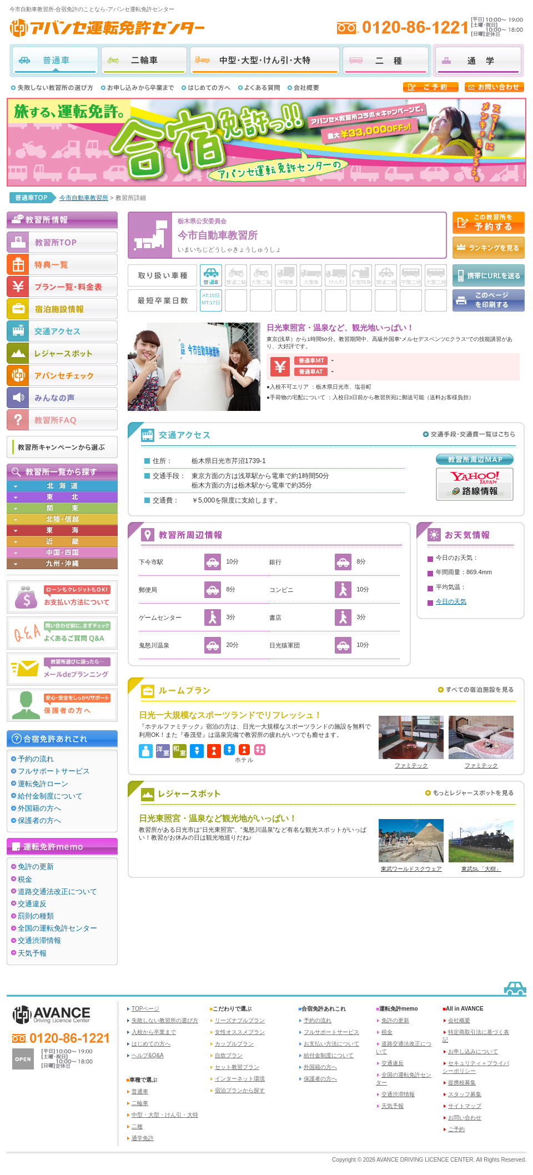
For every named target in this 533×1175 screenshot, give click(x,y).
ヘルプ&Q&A (148, 1055)
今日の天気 (451, 601)
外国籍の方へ (39, 808)
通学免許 (143, 1138)
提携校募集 (462, 1082)
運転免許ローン (43, 784)
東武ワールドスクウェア (411, 869)
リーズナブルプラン (240, 1020)
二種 (386, 60)
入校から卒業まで (154, 1032)
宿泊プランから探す (240, 1090)
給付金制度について (50, 796)
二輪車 (144, 60)
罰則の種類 (36, 916)
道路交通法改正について (57, 891)
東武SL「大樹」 (481, 869)
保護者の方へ (39, 820)
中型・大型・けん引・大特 (265, 60)
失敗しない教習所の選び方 (165, 1020)
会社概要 (459, 1020)
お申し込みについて (473, 1051)
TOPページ (145, 1009)
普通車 (55, 60)
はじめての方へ (151, 1044)
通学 (478, 60)
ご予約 (456, 1129)
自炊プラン (229, 1055)
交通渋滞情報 (39, 940)
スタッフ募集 (464, 1094)
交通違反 (32, 904)
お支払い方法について (331, 1044)
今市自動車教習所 (83, 197)
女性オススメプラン (240, 1032)
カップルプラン (234, 1044)
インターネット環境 (240, 1079)
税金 (25, 879)
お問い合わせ (464, 1117)
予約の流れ (36, 759)
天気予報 (32, 953)
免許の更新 (36, 866)
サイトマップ (464, 1106)
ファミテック (411, 765)
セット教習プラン (237, 1067)
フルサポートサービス (54, 771)
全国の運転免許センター (57, 928)
